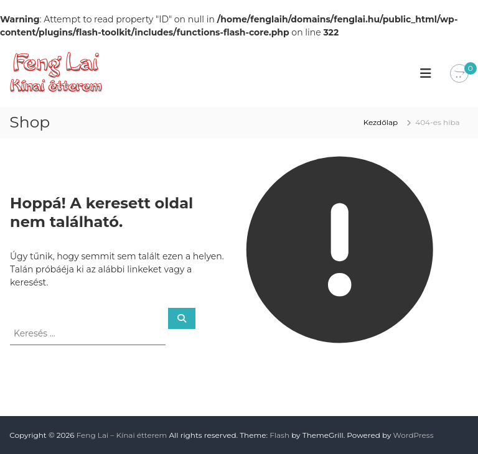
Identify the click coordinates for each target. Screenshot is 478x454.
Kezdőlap (380, 122)
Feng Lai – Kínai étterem (122, 435)
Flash (279, 435)
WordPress (413, 435)
